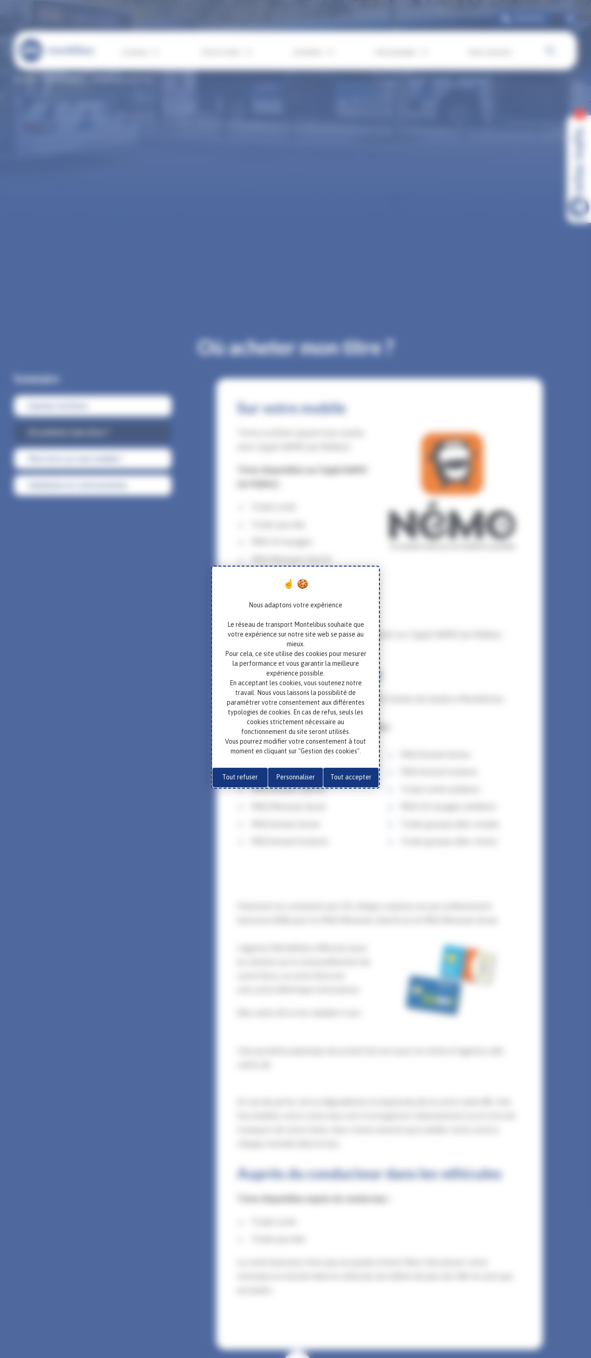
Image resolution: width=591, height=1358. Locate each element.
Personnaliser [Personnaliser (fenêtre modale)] (295, 777)
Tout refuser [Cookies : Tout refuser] (240, 777)
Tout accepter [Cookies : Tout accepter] (351, 777)
